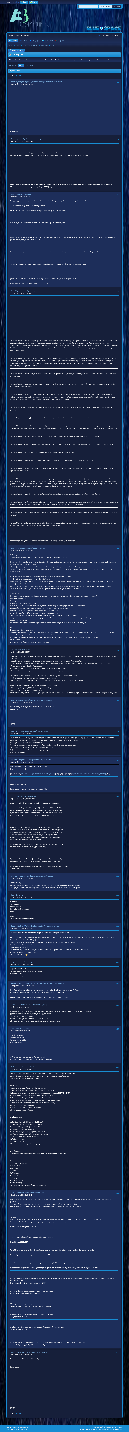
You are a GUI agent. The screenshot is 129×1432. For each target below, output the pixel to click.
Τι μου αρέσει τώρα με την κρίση (27, 291)
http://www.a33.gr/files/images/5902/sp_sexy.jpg (89, 774)
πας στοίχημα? (24, 649)
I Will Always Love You (53, 82)
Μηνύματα (12, 65)
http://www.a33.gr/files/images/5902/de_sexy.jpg (38, 774)
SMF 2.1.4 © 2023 (11, 1427)
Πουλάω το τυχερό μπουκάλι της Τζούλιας (31, 731)
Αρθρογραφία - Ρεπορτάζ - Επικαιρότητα (26, 983)
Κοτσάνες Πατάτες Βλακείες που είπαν (30, 1192)
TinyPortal (96, 1427)
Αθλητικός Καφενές (18, 760)
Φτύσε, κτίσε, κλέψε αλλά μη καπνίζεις (30, 548)
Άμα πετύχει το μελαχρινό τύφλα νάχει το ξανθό (33, 700)
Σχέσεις (13, 1005)
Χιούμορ (14, 649)
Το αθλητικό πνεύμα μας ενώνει (39, 760)
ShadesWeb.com (23, 1429)
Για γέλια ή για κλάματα (35, 139)
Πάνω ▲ (120, 1427)
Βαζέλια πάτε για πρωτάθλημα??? (40, 876)
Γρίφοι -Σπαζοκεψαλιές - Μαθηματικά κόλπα (42, 926)
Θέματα (21, 65)
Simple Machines (23, 1427)
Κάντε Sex (19, 895)
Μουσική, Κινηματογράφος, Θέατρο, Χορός (27, 82)
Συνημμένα (29, 65)
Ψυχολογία (15, 962)
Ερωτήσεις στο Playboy (27, 796)
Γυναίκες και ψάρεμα (23, 194)
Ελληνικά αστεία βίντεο (38, 1352)
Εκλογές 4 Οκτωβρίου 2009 (53, 983)
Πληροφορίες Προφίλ (16, 50)
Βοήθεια (102, 1427)
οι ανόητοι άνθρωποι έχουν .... (31, 962)
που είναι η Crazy (22, 1028)
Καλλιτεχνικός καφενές (19, 1352)
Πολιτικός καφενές (18, 139)
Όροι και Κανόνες (111, 1427)
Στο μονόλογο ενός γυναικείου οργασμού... (34, 1005)
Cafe (12, 194)
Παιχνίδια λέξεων (17, 926)
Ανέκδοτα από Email (26, 1067)
